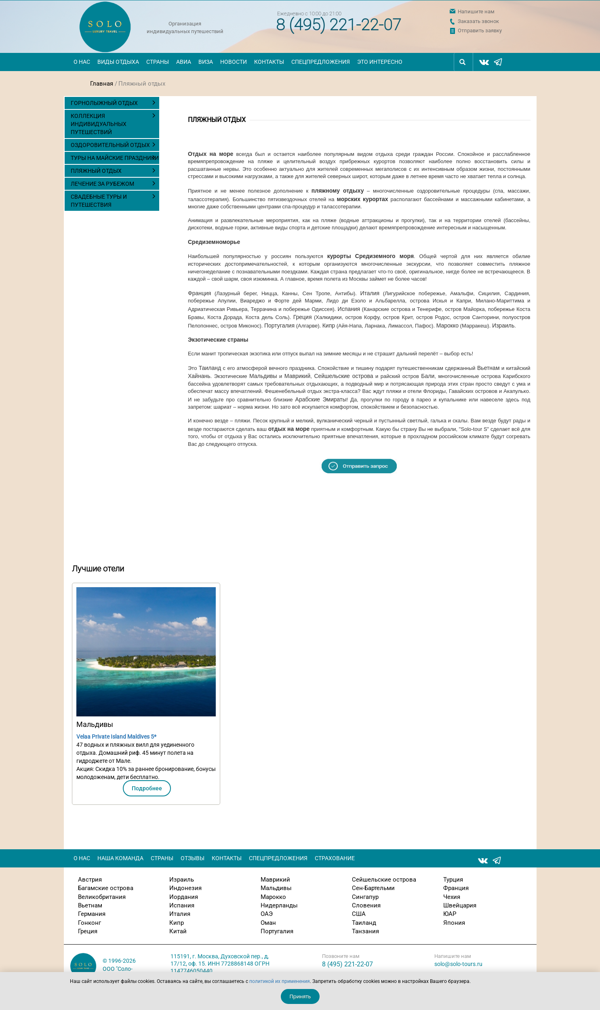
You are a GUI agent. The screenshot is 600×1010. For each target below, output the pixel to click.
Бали (427, 376)
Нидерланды (279, 905)
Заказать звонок (478, 21)
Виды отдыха (118, 62)
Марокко (447, 325)
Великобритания (102, 897)
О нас (82, 62)
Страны (157, 62)
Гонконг (89, 922)
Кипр (328, 325)
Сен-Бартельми (373, 888)
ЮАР (449, 914)
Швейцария (459, 905)
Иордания (183, 897)
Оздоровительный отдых (110, 145)
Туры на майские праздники (115, 158)
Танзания (365, 931)
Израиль (503, 325)
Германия (91, 914)
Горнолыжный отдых (104, 103)
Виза (205, 62)
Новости (233, 62)
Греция (302, 317)
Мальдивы (263, 376)
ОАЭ (267, 914)
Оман (268, 922)
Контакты (269, 62)
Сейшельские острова (343, 376)
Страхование (335, 858)
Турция (453, 879)
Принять (300, 996)
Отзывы (192, 858)
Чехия (451, 897)
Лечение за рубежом (102, 184)
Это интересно (379, 62)
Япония (454, 922)
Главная (101, 83)
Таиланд (210, 368)
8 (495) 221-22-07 (338, 24)
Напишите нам (476, 11)
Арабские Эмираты (321, 399)
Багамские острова (105, 888)
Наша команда (120, 858)
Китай (178, 931)
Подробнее (147, 788)
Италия (369, 293)
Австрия (90, 879)
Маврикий (297, 376)
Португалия (279, 325)
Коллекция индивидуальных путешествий (98, 124)
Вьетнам (488, 368)
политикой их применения (279, 981)
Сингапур (365, 897)
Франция (199, 293)
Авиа (183, 62)
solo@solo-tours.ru (458, 964)
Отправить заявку (480, 30)
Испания (349, 309)
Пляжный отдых (96, 171)
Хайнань (199, 376)
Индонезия (185, 888)
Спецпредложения (320, 62)
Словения (366, 905)
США (359, 914)
